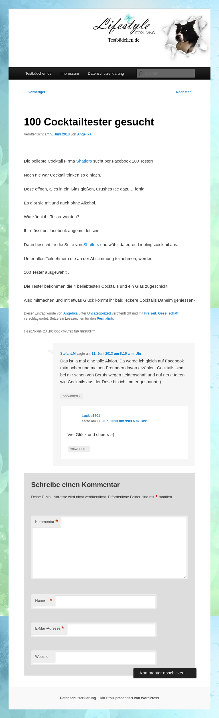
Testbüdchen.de (38, 73)
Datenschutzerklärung (106, 73)
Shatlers (84, 161)
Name (43, 601)
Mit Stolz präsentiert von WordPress (129, 698)
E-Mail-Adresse (49, 628)
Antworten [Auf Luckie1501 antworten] (79, 449)
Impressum (69, 73)
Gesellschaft (168, 313)
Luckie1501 (91, 416)
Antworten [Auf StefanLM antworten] (71, 396)
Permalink (105, 319)
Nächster (185, 92)
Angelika (84, 134)
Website (41, 656)
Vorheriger (34, 92)
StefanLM (68, 354)
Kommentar (46, 522)
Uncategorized (99, 313)
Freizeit (150, 313)
